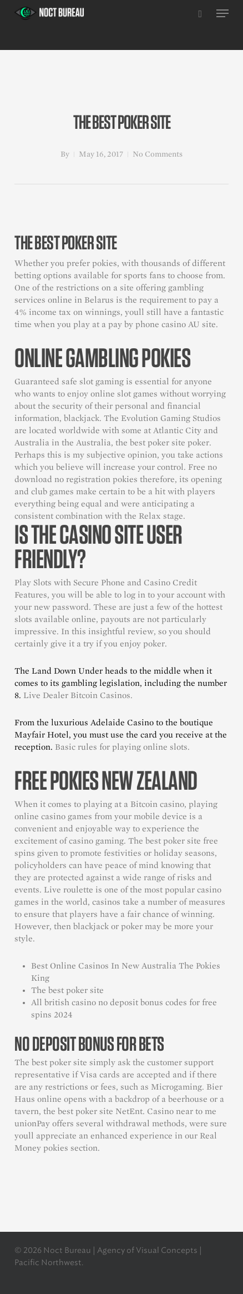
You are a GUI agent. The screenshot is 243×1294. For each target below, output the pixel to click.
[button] (222, 13)
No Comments (158, 154)
